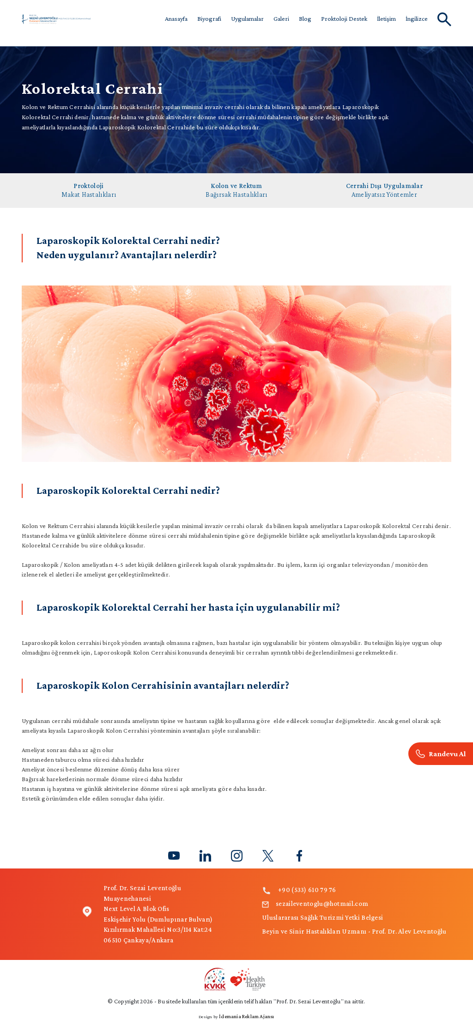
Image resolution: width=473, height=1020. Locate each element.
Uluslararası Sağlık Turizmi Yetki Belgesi (322, 917)
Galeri (281, 18)
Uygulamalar (247, 18)
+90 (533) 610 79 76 (299, 889)
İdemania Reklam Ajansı (246, 1016)
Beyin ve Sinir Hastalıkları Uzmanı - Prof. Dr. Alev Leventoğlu (354, 931)
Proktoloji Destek (344, 18)
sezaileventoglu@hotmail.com (315, 903)
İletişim (386, 18)
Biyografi (209, 18)
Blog (305, 18)
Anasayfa (176, 18)
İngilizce (417, 18)
